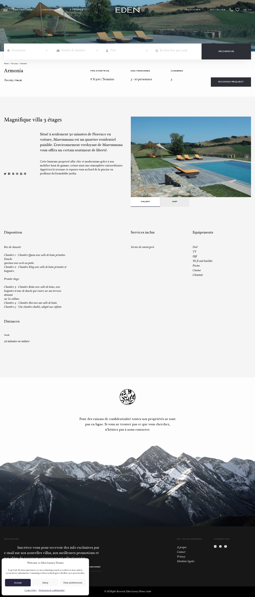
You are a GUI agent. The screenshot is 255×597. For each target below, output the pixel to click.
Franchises (193, 10)
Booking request (231, 82)
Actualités (217, 10)
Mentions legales (185, 561)
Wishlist (237, 10)
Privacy (181, 556)
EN (250, 10)
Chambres (177, 71)
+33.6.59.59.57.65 (231, 10)
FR (245, 10)
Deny (45, 582)
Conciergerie (50, 10)
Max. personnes (140, 71)
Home (6, 64)
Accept (18, 582)
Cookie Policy (30, 591)
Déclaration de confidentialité (52, 591)
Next (246, 157)
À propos (76, 10)
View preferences (73, 582)
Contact (181, 552)
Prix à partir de (99, 71)
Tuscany (14, 64)
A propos (181, 547)
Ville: (7, 335)
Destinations (22, 10)
